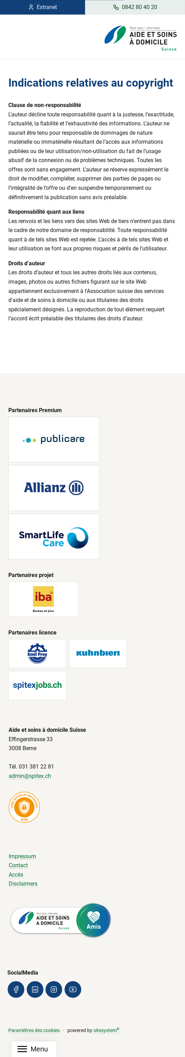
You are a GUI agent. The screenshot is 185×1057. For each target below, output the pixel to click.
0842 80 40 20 (135, 7)
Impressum (22, 856)
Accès (16, 874)
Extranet (42, 7)
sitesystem (106, 1030)
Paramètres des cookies (34, 1030)
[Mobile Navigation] (32, 1049)
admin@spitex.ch (30, 776)
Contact (18, 865)
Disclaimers (23, 883)
